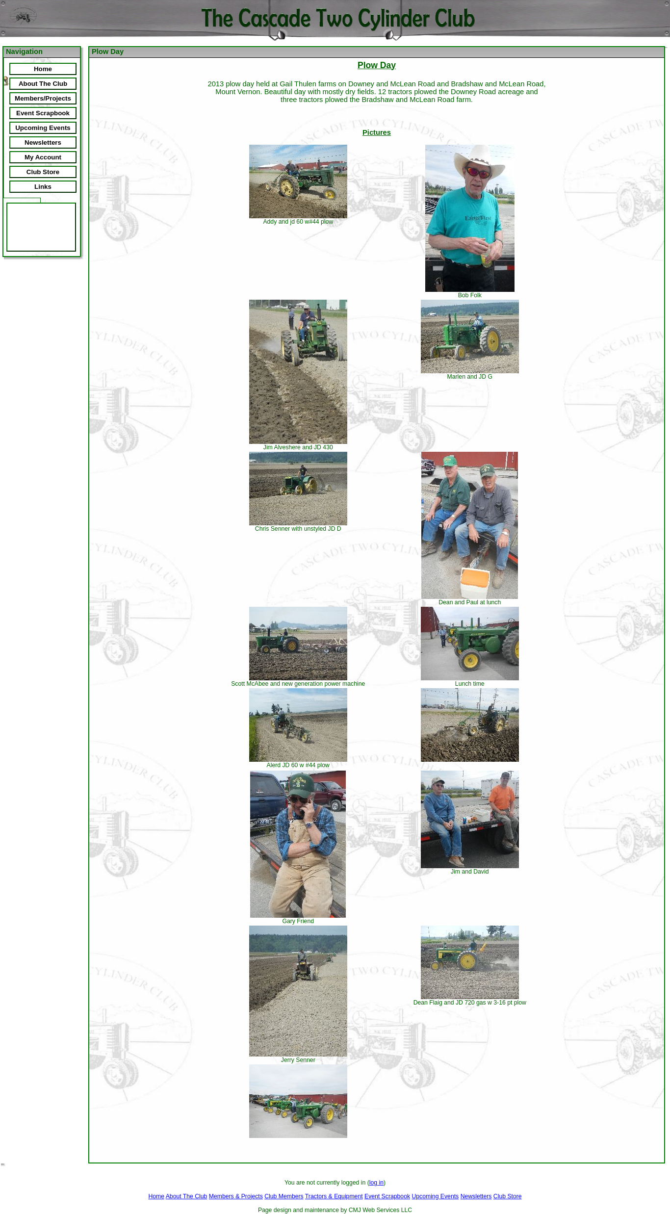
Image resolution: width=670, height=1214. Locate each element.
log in (376, 1182)
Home (156, 1196)
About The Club (186, 1196)
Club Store (507, 1196)
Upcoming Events (435, 1196)
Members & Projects (236, 1196)
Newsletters (476, 1196)
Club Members (283, 1196)
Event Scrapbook (387, 1196)
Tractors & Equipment (334, 1196)
